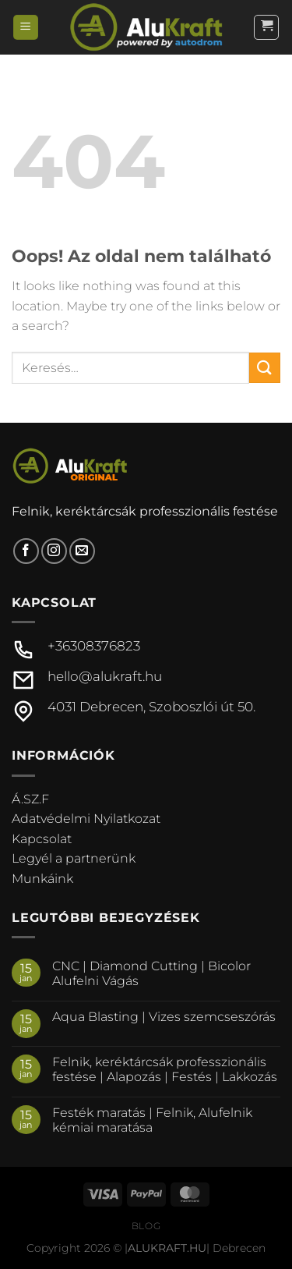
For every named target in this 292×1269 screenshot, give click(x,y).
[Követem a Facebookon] (26, 551)
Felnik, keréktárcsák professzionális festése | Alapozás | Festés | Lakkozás (164, 1069)
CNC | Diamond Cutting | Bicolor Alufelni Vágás (151, 973)
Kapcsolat (42, 838)
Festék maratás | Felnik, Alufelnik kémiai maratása (152, 1120)
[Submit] (264, 368)
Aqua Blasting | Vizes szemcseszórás (164, 1016)
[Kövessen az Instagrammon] (54, 551)
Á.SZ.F (30, 799)
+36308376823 (93, 646)
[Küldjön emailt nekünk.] (82, 551)
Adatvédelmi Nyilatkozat (86, 818)
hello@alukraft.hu (104, 676)
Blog (146, 1226)
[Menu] (25, 28)
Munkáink (42, 878)
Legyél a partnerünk (73, 858)
